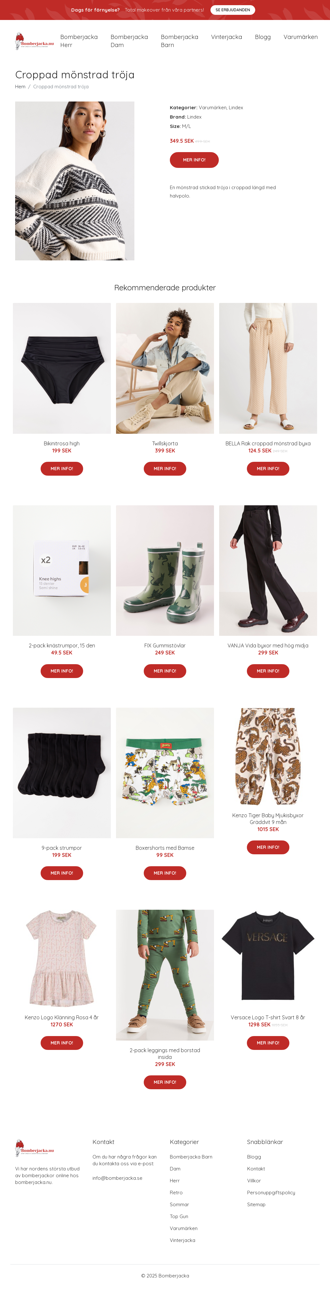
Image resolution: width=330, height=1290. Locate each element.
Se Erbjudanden (233, 9)
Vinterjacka (226, 38)
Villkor (254, 1184)
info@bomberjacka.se (117, 1181)
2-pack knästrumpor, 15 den (62, 649)
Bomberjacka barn (179, 42)
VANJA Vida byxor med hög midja (268, 649)
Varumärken (301, 38)
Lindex (236, 111)
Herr (175, 1184)
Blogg (263, 38)
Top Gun (179, 1220)
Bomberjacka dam (129, 42)
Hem (20, 90)
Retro (176, 1196)
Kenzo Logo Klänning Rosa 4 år (62, 1021)
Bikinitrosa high (62, 446)
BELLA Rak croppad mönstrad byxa (268, 446)
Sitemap (256, 1208)
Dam (175, 1172)
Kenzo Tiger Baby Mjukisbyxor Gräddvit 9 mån (268, 822)
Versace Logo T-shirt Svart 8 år (268, 1021)
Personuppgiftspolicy (271, 1196)
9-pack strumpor (62, 851)
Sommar (179, 1208)
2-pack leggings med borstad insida (165, 1056)
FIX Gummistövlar (165, 649)
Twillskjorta (165, 446)
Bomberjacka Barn (191, 1160)
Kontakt (256, 1172)
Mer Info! (194, 163)
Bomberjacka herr (79, 42)
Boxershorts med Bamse (165, 851)
